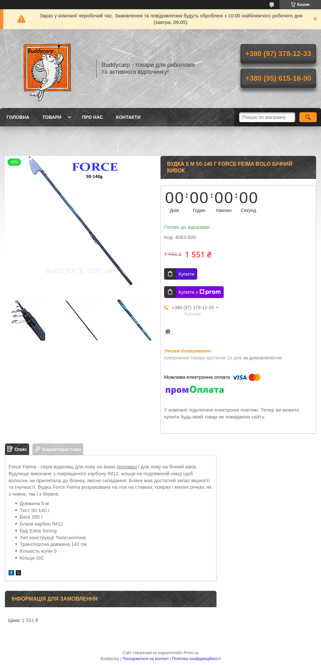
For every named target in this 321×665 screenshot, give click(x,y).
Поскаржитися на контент (146, 658)
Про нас (92, 117)
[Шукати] (308, 117)
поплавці (127, 466)
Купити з (200, 292)
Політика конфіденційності (196, 658)
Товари (51, 117)
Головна (18, 117)
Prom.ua (191, 653)
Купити (186, 274)
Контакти (128, 117)
